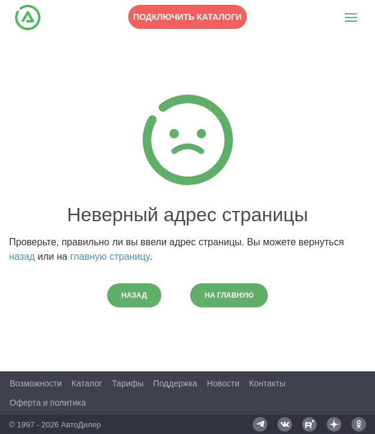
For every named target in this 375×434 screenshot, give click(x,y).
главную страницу (109, 256)
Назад (134, 295)
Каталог (87, 383)
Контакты (267, 383)
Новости (223, 383)
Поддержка (175, 383)
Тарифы (128, 383)
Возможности (36, 383)
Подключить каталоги (187, 17)
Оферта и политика (48, 402)
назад (22, 256)
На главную (229, 295)
